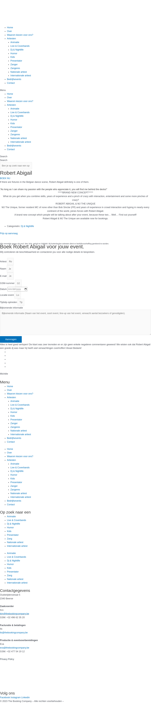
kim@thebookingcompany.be (15, 615)
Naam (3, 269)
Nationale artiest (18, 72)
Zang (9, 540)
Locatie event (7, 296)
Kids (12, 57)
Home (10, 27)
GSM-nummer (7, 284)
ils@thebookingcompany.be (14, 634)
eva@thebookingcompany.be (15, 649)
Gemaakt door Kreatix (75, 703)
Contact (11, 83)
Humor (13, 53)
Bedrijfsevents (14, 79)
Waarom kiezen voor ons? (20, 35)
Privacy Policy (7, 661)
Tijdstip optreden (9, 303)
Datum (3, 290)
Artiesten (11, 38)
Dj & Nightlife (17, 49)
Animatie (14, 42)
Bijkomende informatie (11, 309)
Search (3, 156)
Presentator (16, 60)
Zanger (14, 64)
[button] (75, 90)
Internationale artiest (20, 75)
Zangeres (15, 68)
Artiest (3, 262)
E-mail (3, 277)
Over (9, 31)
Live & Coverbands (20, 46)
